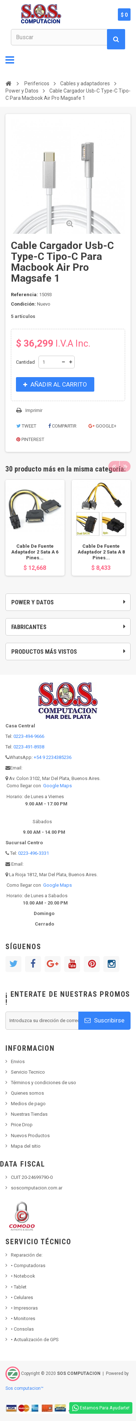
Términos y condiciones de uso (43, 1082)
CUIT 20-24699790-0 (32, 1177)
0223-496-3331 (33, 853)
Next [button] (125, 466)
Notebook (23, 1276)
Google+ (102, 426)
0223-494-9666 (28, 736)
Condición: (23, 304)
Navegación (9, 59)
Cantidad (25, 362)
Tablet (18, 1287)
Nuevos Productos (30, 1135)
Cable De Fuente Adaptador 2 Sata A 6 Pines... (34, 551)
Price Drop (22, 1124)
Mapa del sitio (26, 1146)
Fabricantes (28, 626)
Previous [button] (113, 466)
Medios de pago (28, 1103)
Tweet (26, 426)
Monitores (23, 1318)
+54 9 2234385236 (52, 757)
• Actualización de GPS (35, 1339)
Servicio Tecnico (28, 1072)
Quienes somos (27, 1093)
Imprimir (33, 410)
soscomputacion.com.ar (36, 1188)
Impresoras (24, 1308)
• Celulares (22, 1297)
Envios (18, 1061)
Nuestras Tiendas (29, 1114)
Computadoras (28, 1265)
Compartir (62, 426)
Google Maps (57, 785)
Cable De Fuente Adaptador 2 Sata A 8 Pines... (101, 551)
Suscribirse (104, 1020)
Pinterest (30, 439)
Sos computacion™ (24, 1388)
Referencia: (24, 294)
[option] (35, 528)
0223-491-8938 (28, 747)
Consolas (22, 1329)
